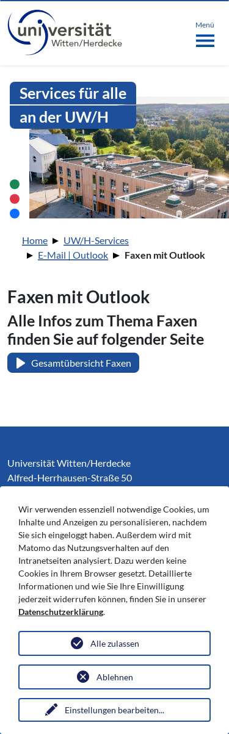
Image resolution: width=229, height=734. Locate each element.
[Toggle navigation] (205, 32)
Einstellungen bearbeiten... (114, 710)
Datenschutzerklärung (60, 611)
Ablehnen (114, 677)
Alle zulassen (114, 643)
